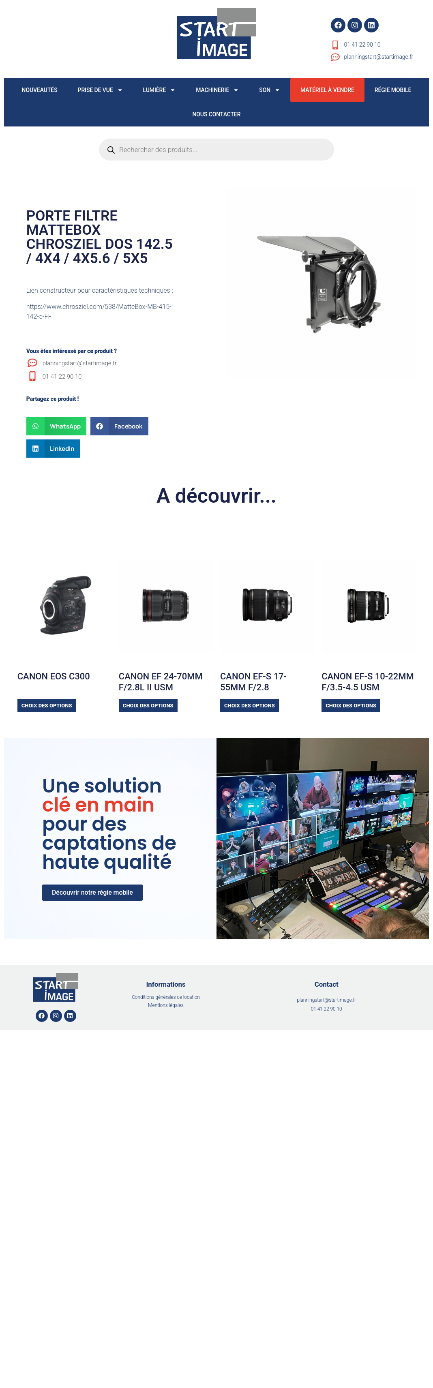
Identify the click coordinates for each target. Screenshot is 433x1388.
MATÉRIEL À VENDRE (327, 90)
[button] (56, 426)
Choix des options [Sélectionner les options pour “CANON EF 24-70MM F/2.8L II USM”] (148, 706)
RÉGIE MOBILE (393, 90)
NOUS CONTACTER (216, 114)
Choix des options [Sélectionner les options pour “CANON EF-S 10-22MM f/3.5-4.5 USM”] (351, 706)
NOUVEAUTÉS (40, 90)
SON (269, 90)
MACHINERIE (217, 90)
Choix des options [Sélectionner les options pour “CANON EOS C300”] (46, 706)
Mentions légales (165, 1005)
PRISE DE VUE (100, 90)
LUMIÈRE (159, 90)
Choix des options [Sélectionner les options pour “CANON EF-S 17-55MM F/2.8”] (249, 706)
